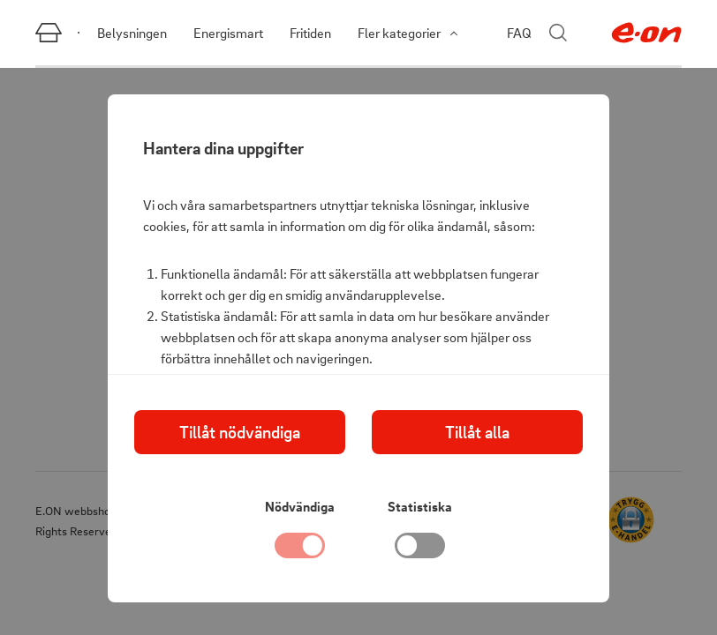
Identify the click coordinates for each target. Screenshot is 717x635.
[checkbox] (420, 550)
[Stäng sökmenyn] (558, 32)
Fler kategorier (408, 32)
